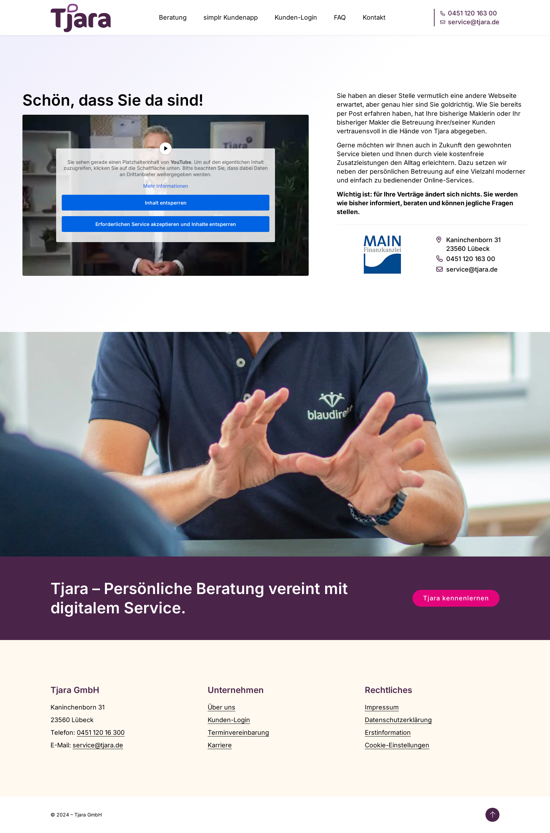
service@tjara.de (98, 745)
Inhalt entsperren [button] (166, 202)
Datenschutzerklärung (398, 720)
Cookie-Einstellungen (397, 745)
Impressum (382, 707)
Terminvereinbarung (238, 732)
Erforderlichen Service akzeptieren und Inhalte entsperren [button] (165, 224)
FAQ (340, 17)
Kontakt (374, 17)
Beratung (173, 17)
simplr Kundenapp (230, 17)
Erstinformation (388, 732)
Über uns (221, 707)
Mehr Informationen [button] (165, 186)
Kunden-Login (296, 17)
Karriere (220, 745)
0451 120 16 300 (101, 732)
